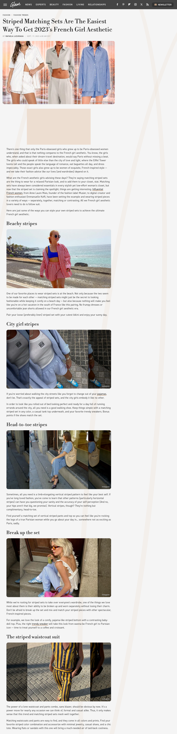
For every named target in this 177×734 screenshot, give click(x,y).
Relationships (97, 4)
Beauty (54, 4)
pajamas (101, 394)
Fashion (68, 4)
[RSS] (147, 5)
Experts (41, 4)
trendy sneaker (40, 624)
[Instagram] (135, 5)
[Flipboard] (129, 5)
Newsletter (163, 4)
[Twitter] (141, 5)
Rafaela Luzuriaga (15, 36)
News (28, 4)
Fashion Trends (21, 15)
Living (80, 4)
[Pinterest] (123, 5)
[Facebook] (117, 5)
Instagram (106, 286)
